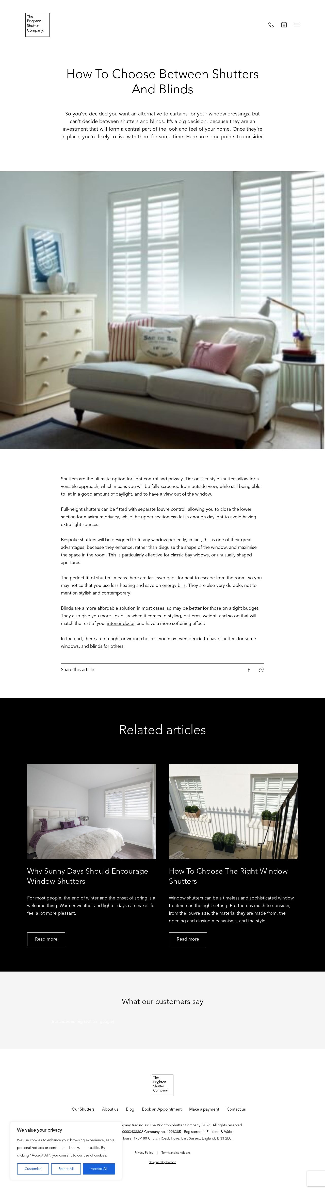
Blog (130, 1110)
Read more (46, 939)
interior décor (120, 623)
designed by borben (162, 1162)
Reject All (66, 1169)
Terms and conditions (175, 1152)
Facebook (248, 669)
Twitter (261, 669)
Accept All (99, 1169)
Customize (33, 1169)
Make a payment (204, 1110)
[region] (66, 1151)
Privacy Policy (144, 1152)
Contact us (236, 1110)
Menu (297, 24)
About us (110, 1110)
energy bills (174, 585)
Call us (271, 24)
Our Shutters (83, 1110)
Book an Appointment (284, 24)
